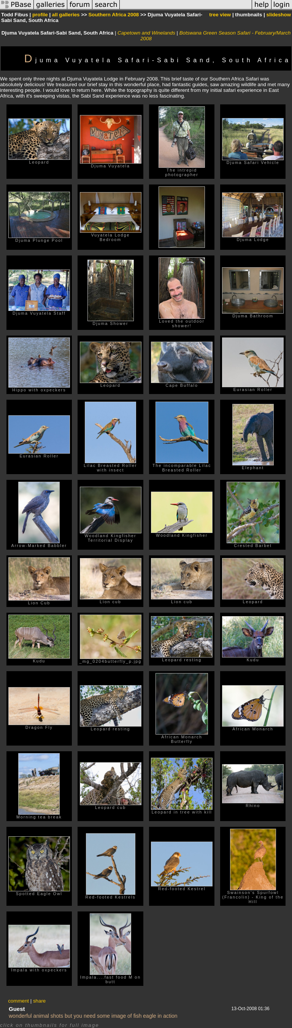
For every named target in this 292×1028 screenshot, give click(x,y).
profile (40, 14)
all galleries (66, 14)
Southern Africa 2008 (113, 14)
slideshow (279, 14)
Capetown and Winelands (146, 33)
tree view (220, 14)
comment (18, 1001)
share (39, 1001)
